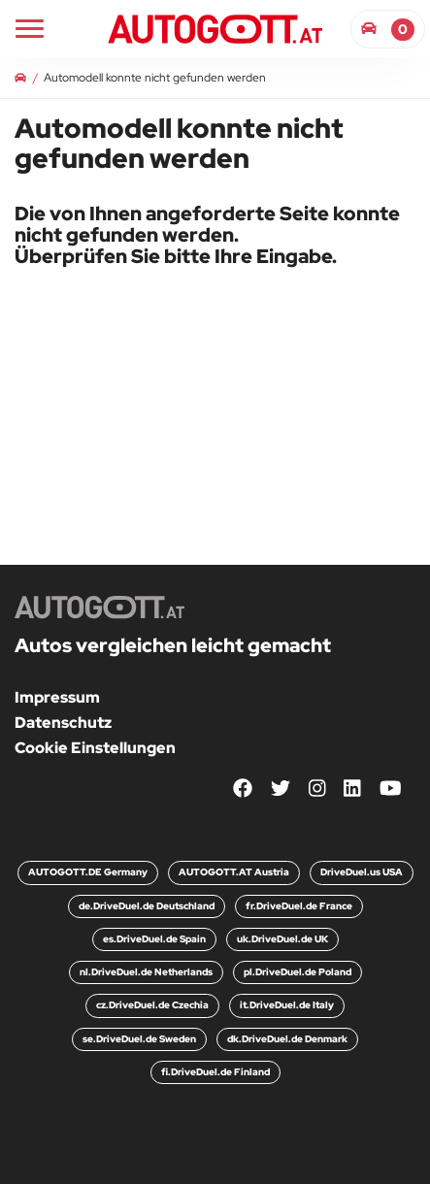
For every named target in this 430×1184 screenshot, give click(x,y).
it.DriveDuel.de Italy (287, 1005)
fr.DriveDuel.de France (299, 906)
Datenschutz (63, 722)
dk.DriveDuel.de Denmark (287, 1039)
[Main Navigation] (30, 29)
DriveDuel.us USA (361, 872)
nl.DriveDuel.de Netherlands (146, 972)
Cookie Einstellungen (95, 748)
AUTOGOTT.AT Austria (234, 872)
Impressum (57, 697)
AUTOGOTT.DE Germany (88, 872)
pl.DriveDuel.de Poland (297, 972)
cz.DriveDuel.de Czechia (152, 1005)
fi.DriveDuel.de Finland (215, 1072)
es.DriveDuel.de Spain (154, 939)
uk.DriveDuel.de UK (282, 939)
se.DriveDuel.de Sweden (139, 1039)
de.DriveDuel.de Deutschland (147, 906)
